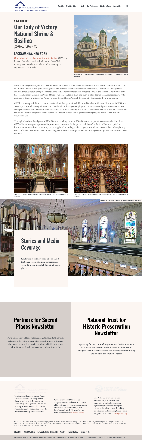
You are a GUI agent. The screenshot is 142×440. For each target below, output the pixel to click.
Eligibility (54, 431)
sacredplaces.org (77, 412)
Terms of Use (85, 431)
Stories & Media (105, 6)
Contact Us (117, 6)
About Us (61, 6)
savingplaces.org (120, 413)
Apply (83, 6)
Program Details (42, 431)
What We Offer (71, 6)
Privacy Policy (72, 431)
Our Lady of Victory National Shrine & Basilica (35, 57)
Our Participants (92, 6)
